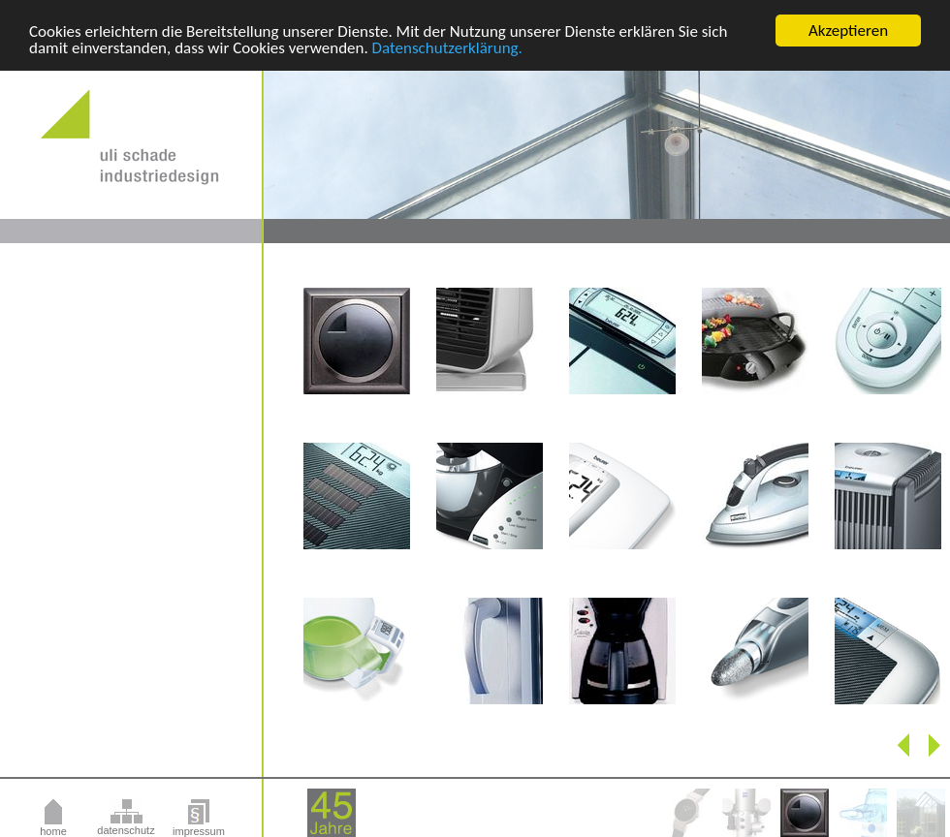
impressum (199, 831)
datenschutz (125, 830)
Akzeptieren (848, 30)
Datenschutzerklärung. (447, 47)
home (53, 831)
